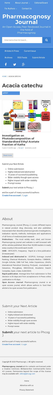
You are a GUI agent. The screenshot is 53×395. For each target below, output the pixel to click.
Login (25, 195)
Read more (8, 155)
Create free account (11, 195)
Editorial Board (41, 3)
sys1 (22, 148)
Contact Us (27, 8)
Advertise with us (26, 385)
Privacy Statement (27, 390)
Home (7, 3)
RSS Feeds (22, 57)
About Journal (21, 3)
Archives (8, 57)
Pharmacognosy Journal (26, 19)
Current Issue (30, 51)
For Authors (10, 8)
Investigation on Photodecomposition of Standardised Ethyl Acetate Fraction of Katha (20, 140)
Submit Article (38, 57)
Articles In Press (12, 51)
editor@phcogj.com (27, 374)
